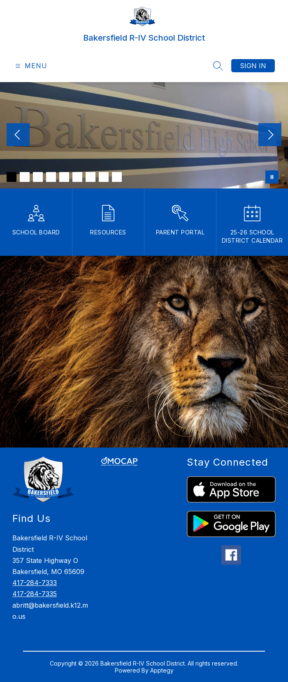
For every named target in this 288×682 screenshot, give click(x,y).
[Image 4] (51, 177)
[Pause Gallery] (272, 177)
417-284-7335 (34, 594)
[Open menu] (30, 66)
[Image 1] (11, 177)
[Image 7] (90, 177)
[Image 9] (117, 177)
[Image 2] (25, 177)
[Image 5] (64, 177)
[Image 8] (104, 177)
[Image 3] (38, 177)
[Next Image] (269, 135)
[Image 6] (77, 177)
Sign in (253, 66)
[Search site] (218, 66)
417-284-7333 (34, 583)
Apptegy (162, 670)
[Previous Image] (18, 135)
